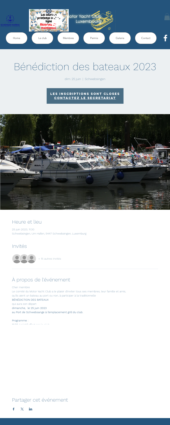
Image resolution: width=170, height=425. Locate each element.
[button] (167, 16)
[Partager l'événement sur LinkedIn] (30, 409)
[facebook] (165, 38)
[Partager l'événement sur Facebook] (13, 409)
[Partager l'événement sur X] (22, 409)
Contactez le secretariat (85, 98)
